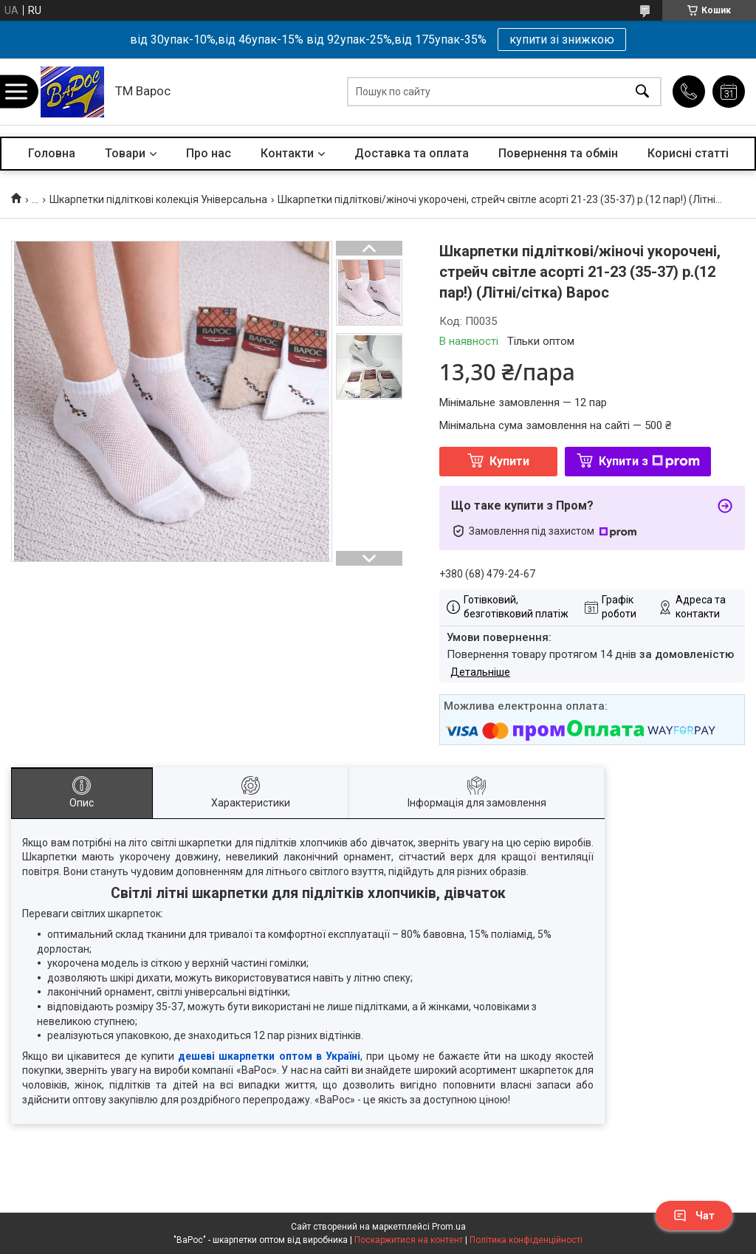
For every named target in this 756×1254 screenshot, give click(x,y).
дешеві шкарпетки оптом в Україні (269, 1056)
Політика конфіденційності (526, 1240)
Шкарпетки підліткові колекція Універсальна (158, 199)
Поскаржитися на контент (408, 1240)
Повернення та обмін (558, 153)
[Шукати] (642, 92)
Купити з (649, 461)
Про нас (208, 153)
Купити (509, 461)
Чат (694, 1215)
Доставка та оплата (411, 153)
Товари (125, 153)
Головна (51, 153)
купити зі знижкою (561, 39)
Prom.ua (449, 1227)
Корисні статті (688, 153)
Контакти (287, 153)
